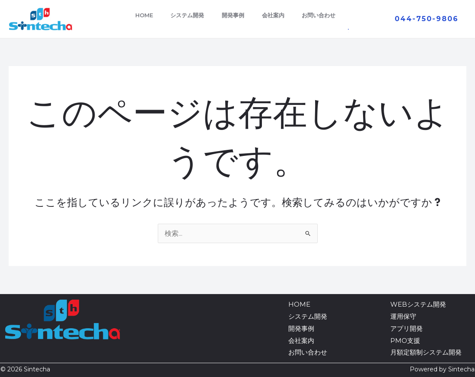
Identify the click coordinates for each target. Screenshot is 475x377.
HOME (138, 15)
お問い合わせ (325, 15)
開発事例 (233, 15)
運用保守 (403, 316)
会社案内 (276, 15)
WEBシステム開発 (418, 304)
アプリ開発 (406, 328)
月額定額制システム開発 (426, 352)
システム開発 (184, 15)
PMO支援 (405, 340)
